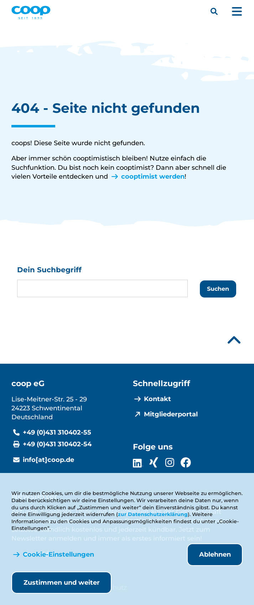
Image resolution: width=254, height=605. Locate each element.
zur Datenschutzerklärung (153, 514)
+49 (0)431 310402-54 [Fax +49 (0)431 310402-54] (57, 444)
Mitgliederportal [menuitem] (171, 414)
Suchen (218, 288)
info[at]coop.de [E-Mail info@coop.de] (48, 460)
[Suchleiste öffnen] (214, 11)
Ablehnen (215, 554)
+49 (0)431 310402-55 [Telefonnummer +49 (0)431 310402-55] (57, 432)
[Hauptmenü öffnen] (237, 11)
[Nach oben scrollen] (234, 340)
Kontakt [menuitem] (157, 399)
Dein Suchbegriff (49, 269)
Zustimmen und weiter (62, 582)
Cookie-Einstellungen (58, 554)
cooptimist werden (153, 176)
